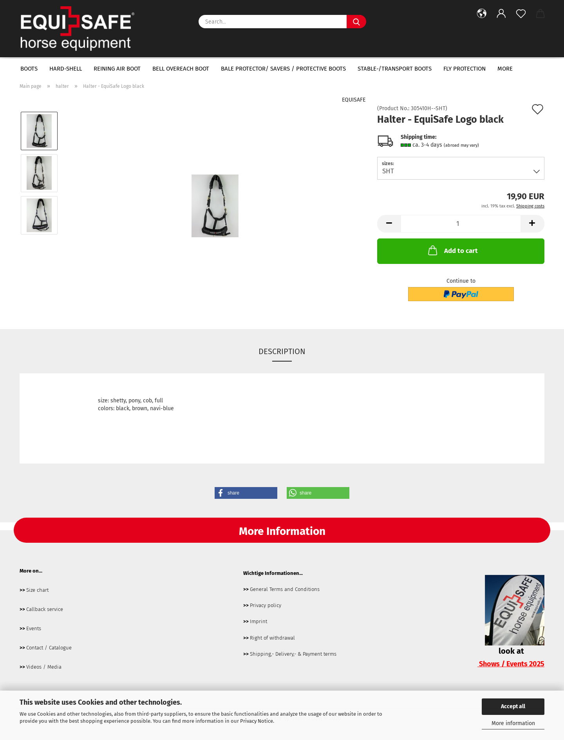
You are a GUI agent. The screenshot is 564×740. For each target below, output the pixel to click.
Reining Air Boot (117, 68)
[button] (482, 13)
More (505, 68)
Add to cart (452, 250)
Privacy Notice (256, 721)
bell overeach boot (180, 68)
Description (282, 351)
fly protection (464, 68)
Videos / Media (43, 667)
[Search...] (356, 21)
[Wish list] (521, 13)
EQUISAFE (353, 99)
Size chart (37, 590)
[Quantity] (461, 224)
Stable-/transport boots (395, 68)
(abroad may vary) (461, 145)
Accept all (513, 706)
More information (513, 723)
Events (33, 628)
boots (29, 68)
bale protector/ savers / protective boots (283, 68)
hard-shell (65, 68)
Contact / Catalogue (49, 648)
